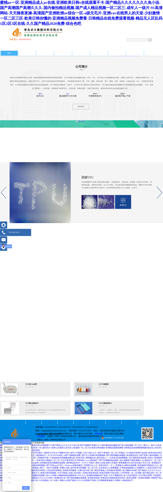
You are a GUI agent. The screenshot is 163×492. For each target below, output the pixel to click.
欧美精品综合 (133, 455)
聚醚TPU (88, 177)
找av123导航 (51, 475)
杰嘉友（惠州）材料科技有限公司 (61, 436)
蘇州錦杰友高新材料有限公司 (91, 436)
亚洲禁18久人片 (91, 465)
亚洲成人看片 (38, 468)
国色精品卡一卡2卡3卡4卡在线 (49, 455)
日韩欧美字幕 (43, 458)
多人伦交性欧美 (130, 475)
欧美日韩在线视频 (48, 473)
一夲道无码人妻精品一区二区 (47, 460)
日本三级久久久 (90, 453)
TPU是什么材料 (31, 384)
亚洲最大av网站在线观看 (126, 465)
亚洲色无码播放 (70, 470)
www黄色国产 (92, 460)
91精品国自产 (127, 480)
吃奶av (150, 458)
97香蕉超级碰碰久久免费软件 (132, 468)
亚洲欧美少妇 (60, 478)
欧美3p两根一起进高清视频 (138, 478)
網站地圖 (98, 434)
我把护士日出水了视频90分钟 (56, 453)
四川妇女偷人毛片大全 (141, 463)
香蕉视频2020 (124, 463)
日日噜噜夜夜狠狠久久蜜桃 (108, 480)
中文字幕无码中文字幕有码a (73, 460)
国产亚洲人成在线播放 (149, 455)
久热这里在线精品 (54, 470)
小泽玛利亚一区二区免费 (131, 473)
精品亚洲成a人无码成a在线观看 (108, 470)
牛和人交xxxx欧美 (31, 463)
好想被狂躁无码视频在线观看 (53, 463)
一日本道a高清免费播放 (118, 458)
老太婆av (78, 473)
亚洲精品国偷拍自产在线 (97, 475)
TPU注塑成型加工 (105, 403)
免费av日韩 (65, 468)
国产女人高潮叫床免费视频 (93, 455)
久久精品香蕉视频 (37, 465)
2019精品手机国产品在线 (137, 453)
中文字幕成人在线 (65, 473)
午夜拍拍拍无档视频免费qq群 (63, 458)
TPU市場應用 (104, 384)
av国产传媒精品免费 (72, 455)
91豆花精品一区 (46, 480)
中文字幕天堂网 (145, 475)
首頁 (9, 53)
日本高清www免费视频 (109, 468)
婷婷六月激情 (112, 463)
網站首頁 (17, 422)
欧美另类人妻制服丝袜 (86, 458)
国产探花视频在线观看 (35, 475)
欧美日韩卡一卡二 (107, 465)
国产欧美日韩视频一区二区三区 (84, 468)
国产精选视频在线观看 (77, 478)
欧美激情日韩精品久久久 (148, 465)
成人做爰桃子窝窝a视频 (130, 460)
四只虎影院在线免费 (138, 458)
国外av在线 (100, 463)
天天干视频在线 (116, 475)
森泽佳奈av (102, 458)
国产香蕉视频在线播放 (116, 455)
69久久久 (81, 475)
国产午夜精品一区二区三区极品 (111, 453)
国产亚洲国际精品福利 (109, 460)
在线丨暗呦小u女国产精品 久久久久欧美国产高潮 (75, 480)
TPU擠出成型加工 (32, 403)
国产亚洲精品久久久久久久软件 (39, 478)
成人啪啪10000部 (129, 470)
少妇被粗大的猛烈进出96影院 (32, 470)
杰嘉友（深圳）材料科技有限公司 (51, 440)
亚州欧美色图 (94, 478)
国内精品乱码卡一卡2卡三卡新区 (80, 463)
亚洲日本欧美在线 (91, 473)
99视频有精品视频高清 (67, 475)
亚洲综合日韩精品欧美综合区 (113, 478)
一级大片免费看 (52, 468)
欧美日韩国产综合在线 (109, 473)
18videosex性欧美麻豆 (73, 465)
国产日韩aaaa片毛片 (55, 465)
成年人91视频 (76, 453)
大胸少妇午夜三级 (85, 470)
